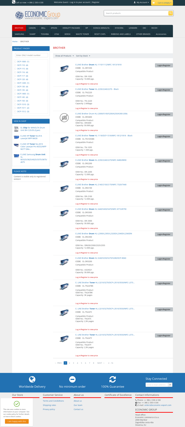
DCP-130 (21, 86)
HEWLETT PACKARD (71, 28)
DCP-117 (21, 76)
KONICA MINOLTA (101, 28)
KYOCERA (119, 28)
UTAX (56, 34)
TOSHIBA (45, 34)
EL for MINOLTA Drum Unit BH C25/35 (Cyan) (33, 128)
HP (86, 28)
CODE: (78, 68)
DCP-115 (21, 68)
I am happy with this (17, 421)
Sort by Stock (83, 55)
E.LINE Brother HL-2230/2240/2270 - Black (97, 89)
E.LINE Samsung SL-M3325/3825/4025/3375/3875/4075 (34, 158)
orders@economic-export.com (157, 405)
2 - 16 (110, 363)
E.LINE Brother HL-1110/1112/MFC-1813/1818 (98, 64)
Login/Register (164, 65)
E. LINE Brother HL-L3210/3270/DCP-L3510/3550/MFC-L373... (105, 282)
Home (15, 41)
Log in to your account (80, 2)
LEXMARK (133, 28)
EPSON (54, 28)
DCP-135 (21, 90)
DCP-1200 (22, 83)
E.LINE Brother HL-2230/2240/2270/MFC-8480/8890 (100, 160)
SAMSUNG (19, 34)
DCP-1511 (22, 108)
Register (95, 2)
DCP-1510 (22, 104)
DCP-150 (21, 101)
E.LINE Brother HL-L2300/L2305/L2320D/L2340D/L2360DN (103, 233)
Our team (78, 405)
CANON (32, 28)
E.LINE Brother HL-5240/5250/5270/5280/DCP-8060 (100, 258)
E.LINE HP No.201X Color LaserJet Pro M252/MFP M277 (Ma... (33, 146)
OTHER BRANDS (143, 34)
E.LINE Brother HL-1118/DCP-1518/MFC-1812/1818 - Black (103, 135)
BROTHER (19, 28)
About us (78, 401)
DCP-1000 (22, 61)
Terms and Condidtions (53, 401)
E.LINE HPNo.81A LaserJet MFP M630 (31, 137)
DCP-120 (21, 79)
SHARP (32, 34)
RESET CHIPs (100, 34)
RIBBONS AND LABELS (121, 34)
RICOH (154, 28)
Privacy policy (49, 409)
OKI (144, 28)
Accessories (161, 34)
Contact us (78, 409)
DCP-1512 (22, 111)
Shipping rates (49, 405)
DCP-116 (21, 72)
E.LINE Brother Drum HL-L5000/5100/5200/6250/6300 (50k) (101, 113)
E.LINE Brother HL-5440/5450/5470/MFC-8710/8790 (100, 209)
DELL (43, 28)
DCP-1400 (22, 93)
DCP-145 (21, 97)
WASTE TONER (82, 34)
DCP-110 (21, 65)
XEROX (67, 34)
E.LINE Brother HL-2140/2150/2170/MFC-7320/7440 (100, 184)
